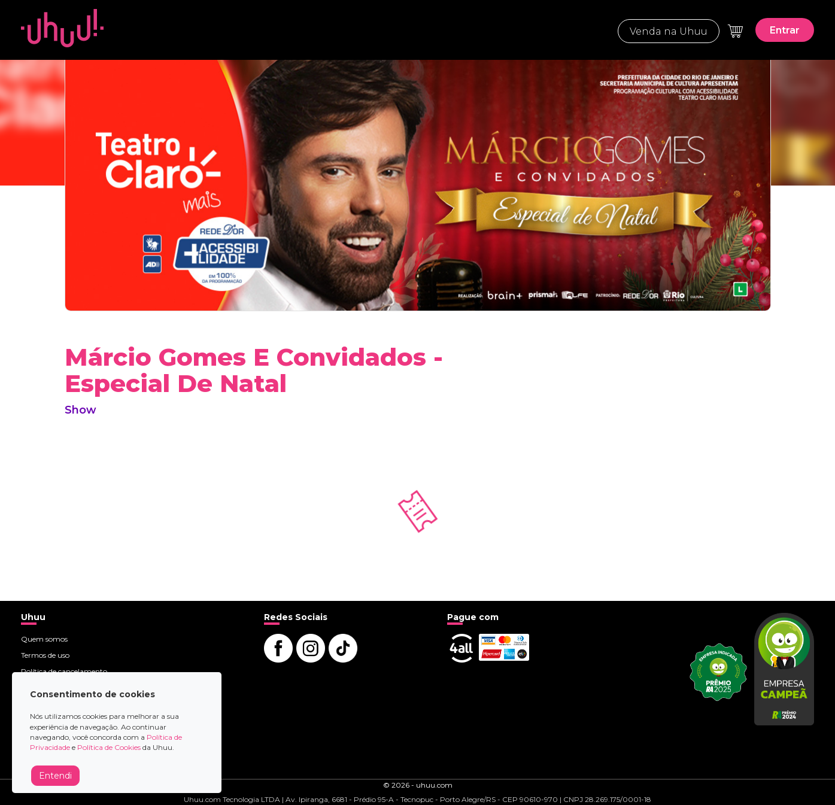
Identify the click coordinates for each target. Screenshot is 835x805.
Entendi (55, 775)
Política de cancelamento (64, 671)
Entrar (785, 30)
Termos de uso (45, 655)
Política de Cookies (109, 747)
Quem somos (44, 638)
